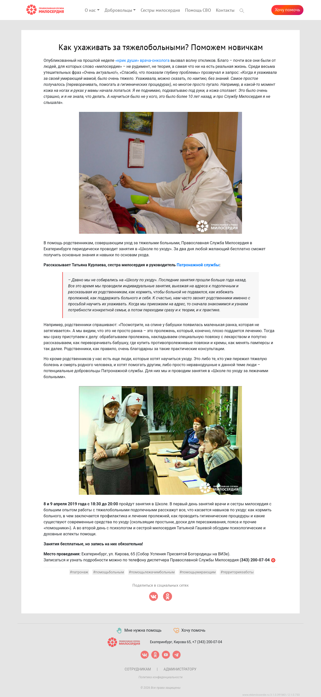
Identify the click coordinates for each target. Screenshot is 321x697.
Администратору (180, 669)
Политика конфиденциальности (160, 677)
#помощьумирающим (198, 572)
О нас (90, 10)
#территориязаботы (237, 572)
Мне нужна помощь (139, 630)
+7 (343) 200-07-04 (207, 642)
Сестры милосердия (160, 10)
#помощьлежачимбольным (152, 572)
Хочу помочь (287, 10)
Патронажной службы (198, 265)
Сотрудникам (138, 669)
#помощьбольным (108, 572)
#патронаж (79, 572)
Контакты (225, 10)
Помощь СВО (198, 10)
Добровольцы (118, 10)
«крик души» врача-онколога (142, 60)
